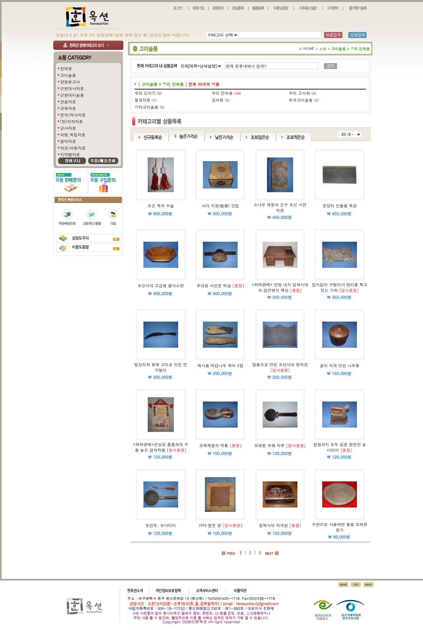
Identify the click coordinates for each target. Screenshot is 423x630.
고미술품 (68, 75)
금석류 (217, 100)
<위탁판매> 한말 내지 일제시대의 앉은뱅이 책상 (280, 287)
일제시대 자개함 (273, 525)
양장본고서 (70, 82)
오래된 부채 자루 (269, 445)
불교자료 (142, 100)
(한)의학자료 (71, 121)
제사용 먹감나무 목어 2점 (220, 365)
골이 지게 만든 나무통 (340, 365)
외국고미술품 (301, 100)
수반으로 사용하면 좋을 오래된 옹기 (339, 527)
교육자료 (68, 108)
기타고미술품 (146, 107)
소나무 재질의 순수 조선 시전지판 (279, 207)
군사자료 (68, 128)
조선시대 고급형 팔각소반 (160, 285)
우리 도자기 (145, 93)
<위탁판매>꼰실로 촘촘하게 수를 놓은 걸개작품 (160, 447)
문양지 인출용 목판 (340, 205)
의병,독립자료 (73, 134)
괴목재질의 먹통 (213, 445)
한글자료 (68, 101)
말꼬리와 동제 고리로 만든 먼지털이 (160, 367)
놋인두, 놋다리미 (160, 525)
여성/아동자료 (73, 148)
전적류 (66, 68)
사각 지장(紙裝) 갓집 (220, 205)
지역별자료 (70, 154)
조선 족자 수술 (160, 205)
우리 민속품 (222, 93)
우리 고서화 (299, 93)
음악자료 (68, 141)
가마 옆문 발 (210, 525)
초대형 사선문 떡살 (214, 285)
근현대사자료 (72, 88)
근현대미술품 (72, 95)
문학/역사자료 (73, 115)
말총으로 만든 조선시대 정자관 (280, 364)
